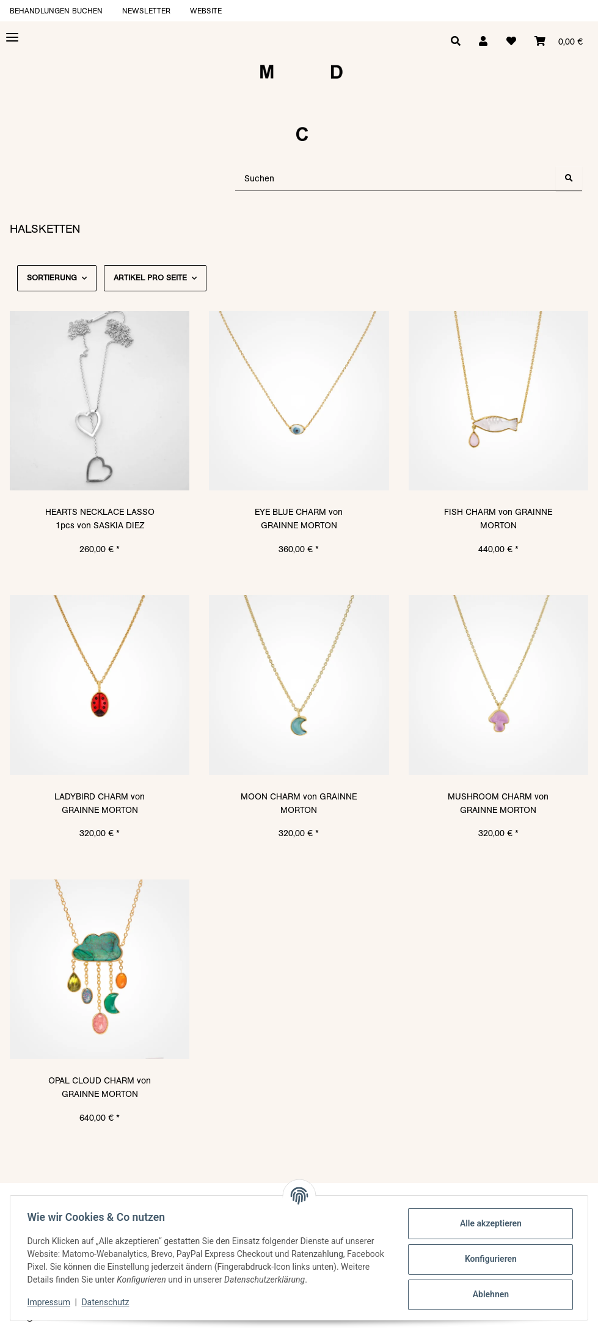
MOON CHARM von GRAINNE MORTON (299, 803)
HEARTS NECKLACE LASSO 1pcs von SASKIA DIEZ (100, 518)
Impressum (51, 1302)
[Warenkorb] (558, 41)
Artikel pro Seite (150, 277)
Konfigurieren (488, 1259)
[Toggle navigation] (12, 37)
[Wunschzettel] (509, 41)
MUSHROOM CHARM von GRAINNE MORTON (498, 803)
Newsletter (146, 10)
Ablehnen (488, 1294)
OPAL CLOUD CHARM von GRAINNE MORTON (99, 1087)
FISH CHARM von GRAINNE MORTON (498, 518)
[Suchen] (395, 178)
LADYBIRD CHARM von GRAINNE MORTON (99, 803)
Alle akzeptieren (488, 1223)
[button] (481, 41)
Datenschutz (108, 1302)
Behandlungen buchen (56, 10)
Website (206, 10)
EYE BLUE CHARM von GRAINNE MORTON (299, 518)
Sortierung (52, 277)
